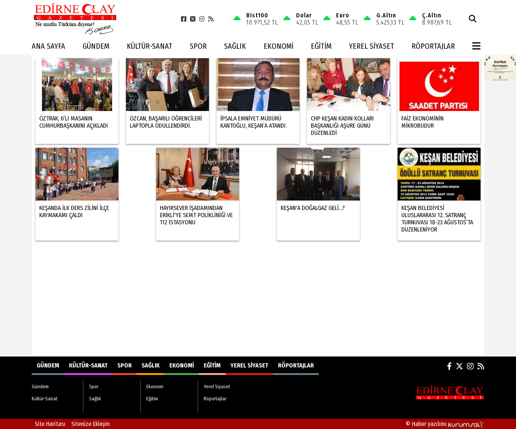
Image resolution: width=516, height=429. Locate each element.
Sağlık (235, 46)
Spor (198, 46)
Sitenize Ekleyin (90, 423)
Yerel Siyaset (371, 46)
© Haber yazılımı (445, 423)
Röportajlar (433, 46)
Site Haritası (50, 423)
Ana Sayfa (48, 46)
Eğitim (321, 46)
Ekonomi (278, 46)
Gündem (96, 46)
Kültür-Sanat (149, 46)
